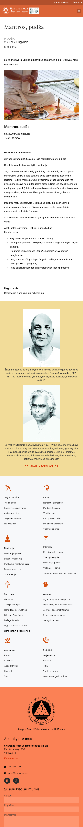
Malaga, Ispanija (11, 620)
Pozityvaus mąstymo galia (16, 564)
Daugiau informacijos (41, 466)
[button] (79, 11)
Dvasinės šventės (12, 569)
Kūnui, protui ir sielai (52, 518)
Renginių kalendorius (53, 502)
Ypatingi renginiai (51, 529)
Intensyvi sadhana (51, 620)
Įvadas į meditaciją (13, 558)
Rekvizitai (46, 660)
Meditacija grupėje (12, 553)
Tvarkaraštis (10, 502)
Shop (6, 676)
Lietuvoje (8, 599)
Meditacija (9, 548)
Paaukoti (8, 671)
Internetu (47, 547)
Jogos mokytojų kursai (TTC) (56, 599)
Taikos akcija (10, 574)
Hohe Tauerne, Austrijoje (15, 610)
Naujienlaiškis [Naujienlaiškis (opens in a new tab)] (48, 655)
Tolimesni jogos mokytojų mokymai (59, 573)
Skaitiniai (8, 660)
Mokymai (46, 594)
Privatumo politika (50, 671)
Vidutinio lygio (49, 513)
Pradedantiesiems (51, 508)
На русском (10, 523)
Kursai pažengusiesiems (53, 615)
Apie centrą (9, 650)
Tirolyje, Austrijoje (12, 604)
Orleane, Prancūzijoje (14, 615)
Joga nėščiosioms (12, 518)
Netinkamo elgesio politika (54, 676)
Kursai (46, 497)
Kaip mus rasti (11, 758)
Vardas (7, 796)
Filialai (45, 666)
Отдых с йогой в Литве (15, 625)
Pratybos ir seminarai (53, 523)
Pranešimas (10, 815)
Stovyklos (9, 594)
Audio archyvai (11, 666)
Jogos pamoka (11, 497)
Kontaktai (47, 650)
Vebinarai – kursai (51, 568)
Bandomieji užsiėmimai (15, 508)
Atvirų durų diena (12, 513)
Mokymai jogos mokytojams (55, 610)
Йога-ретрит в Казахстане (17, 631)
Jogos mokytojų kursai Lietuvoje (57, 604)
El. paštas (9, 805)
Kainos (7, 655)
